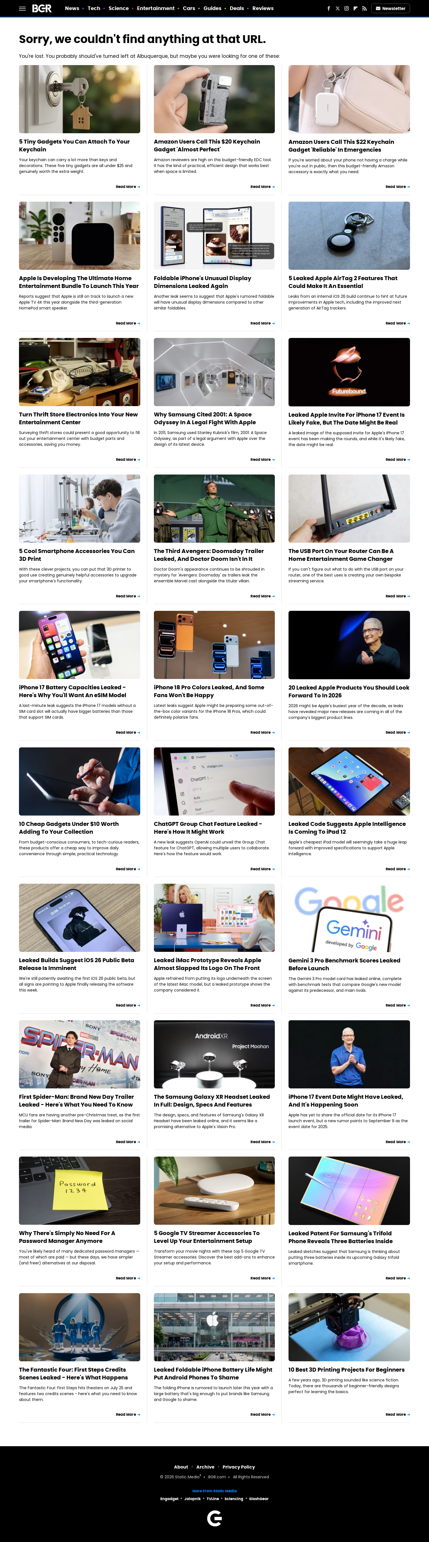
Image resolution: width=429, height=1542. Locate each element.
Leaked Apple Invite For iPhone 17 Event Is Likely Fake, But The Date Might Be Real (347, 418)
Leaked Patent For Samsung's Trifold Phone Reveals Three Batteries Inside (341, 1237)
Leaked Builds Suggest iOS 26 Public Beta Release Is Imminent (76, 964)
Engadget (169, 1498)
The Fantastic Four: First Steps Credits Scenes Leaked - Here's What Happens (73, 1373)
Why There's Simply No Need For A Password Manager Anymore (67, 1237)
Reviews (263, 8)
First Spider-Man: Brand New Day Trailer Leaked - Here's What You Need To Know (76, 1100)
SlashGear (259, 1498)
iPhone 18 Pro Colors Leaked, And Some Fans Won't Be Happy (209, 691)
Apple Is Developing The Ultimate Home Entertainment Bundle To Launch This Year (79, 282)
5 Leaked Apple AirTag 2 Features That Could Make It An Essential (343, 282)
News (72, 8)
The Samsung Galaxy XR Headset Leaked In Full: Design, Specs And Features (212, 1100)
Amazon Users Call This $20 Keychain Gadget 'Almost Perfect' (207, 145)
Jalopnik (192, 1498)
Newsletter (391, 8)
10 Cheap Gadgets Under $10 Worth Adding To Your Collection (69, 827)
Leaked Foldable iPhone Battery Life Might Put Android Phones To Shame (213, 1373)
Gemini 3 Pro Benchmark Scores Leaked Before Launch (345, 964)
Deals (237, 8)
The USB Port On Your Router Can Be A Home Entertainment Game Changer (341, 555)
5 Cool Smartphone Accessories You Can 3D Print (77, 555)
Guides (213, 8)
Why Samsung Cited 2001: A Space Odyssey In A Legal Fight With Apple (205, 418)
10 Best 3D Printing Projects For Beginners (347, 1369)
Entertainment (156, 8)
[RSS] (364, 8)
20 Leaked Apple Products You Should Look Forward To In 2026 (349, 691)
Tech (94, 8)
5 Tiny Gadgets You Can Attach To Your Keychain (74, 145)
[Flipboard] (355, 8)
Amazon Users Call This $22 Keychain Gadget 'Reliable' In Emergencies (341, 145)
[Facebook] (328, 8)
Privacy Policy (239, 1467)
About (181, 1467)
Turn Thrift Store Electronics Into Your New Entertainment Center (78, 418)
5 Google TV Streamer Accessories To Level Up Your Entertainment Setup (207, 1237)
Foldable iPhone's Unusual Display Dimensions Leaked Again (202, 282)
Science (119, 8)
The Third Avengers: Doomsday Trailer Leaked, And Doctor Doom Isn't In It (209, 555)
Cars (189, 8)
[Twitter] (337, 8)
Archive (205, 1467)
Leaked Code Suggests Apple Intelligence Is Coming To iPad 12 (347, 827)
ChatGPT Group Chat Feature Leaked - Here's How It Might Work (208, 827)
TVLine (213, 1498)
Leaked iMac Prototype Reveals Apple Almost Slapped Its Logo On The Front (207, 964)
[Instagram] (346, 8)
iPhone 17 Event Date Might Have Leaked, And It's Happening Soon (346, 1100)
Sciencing (234, 1498)
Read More (126, 186)
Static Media (187, 1477)
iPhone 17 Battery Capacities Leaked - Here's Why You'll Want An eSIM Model (72, 691)
